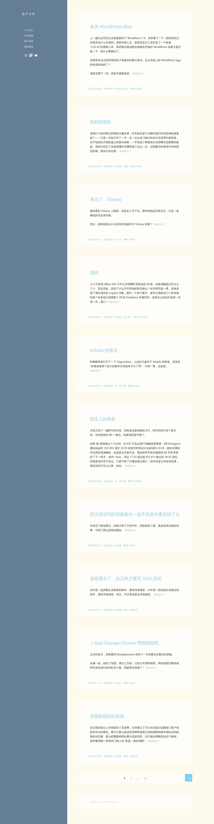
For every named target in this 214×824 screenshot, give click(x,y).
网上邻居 (28, 40)
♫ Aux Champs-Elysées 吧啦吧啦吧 (133, 655)
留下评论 (140, 88)
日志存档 (28, 35)
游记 (122, 696)
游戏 (122, 622)
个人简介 (28, 29)
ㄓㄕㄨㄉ (29, 13)
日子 (122, 241)
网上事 (111, 88)
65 (145, 792)
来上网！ (130, 319)
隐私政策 (28, 46)
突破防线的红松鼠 (111, 729)
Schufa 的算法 (107, 353)
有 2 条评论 (145, 319)
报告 (122, 167)
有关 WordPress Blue (116, 26)
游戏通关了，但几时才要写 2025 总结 (135, 590)
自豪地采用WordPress (113, 816)
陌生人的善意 (106, 422)
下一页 (187, 793)
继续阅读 (139, 73)
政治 (122, 319)
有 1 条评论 (138, 485)
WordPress (125, 88)
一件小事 (124, 389)
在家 (122, 770)
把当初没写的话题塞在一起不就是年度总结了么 (133, 522)
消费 (128, 167)
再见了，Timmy (110, 200)
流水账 (111, 167)
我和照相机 (103, 122)
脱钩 (95, 274)
